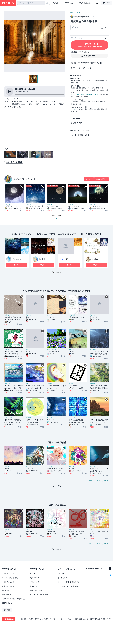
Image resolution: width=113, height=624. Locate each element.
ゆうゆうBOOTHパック (93, 94)
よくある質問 (62, 578)
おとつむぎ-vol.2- (74, 206)
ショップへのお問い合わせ (79, 135)
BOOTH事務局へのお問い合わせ (69, 586)
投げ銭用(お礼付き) (11, 206)
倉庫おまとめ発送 (36, 590)
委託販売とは (6, 594)
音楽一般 (80, 13)
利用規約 (30, 619)
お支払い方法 (77, 123)
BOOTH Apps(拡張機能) (10, 578)
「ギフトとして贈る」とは (82, 68)
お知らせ (61, 573)
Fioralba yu (17, 259)
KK (67, 259)
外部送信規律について (81, 619)
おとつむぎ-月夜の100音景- (35, 206)
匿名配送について (8, 582)
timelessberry (97, 259)
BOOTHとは (69, 3)
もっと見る (56, 274)
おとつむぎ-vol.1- (52, 206)
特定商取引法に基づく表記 (79, 131)
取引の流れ (76, 119)
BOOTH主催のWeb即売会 (39, 594)
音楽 (71, 13)
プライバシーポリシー (66, 619)
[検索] (42, 3)
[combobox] (31, 3)
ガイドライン (54, 619)
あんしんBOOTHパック (77, 94)
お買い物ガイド (35, 578)
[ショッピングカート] (97, 3)
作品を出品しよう (85, 3)
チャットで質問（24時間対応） (69, 582)
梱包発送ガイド (7, 590)
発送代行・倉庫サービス (10, 586)
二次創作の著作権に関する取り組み (14, 599)
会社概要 (23, 619)
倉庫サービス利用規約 (41, 619)
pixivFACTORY (74, 109)
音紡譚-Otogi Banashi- (25, 179)
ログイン (56, 3)
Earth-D (42, 259)
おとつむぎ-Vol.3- (95, 206)
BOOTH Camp (7, 603)
